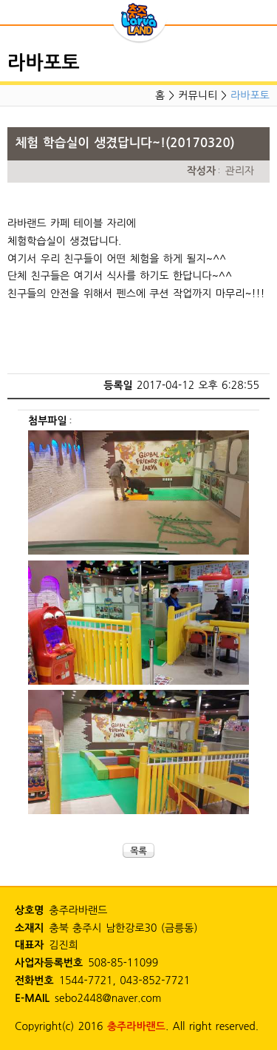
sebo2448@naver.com (108, 998)
